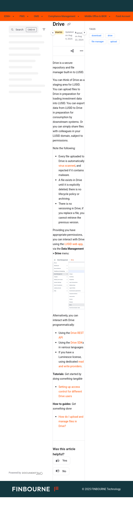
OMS (36, 16)
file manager (98, 41)
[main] (69, 251)
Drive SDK (76, 342)
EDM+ (7, 16)
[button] (24, 29)
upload (113, 41)
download (96, 35)
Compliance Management (61, 16)
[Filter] (44, 29)
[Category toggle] (53, 32)
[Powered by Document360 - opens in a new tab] (26, 472)
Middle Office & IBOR (95, 16)
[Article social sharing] (72, 51)
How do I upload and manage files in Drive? (71, 421)
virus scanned (67, 165)
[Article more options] (81, 51)
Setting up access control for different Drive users (70, 391)
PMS (22, 16)
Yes (61, 460)
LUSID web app (73, 244)
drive (110, 35)
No (61, 471)
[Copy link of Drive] (69, 24)
